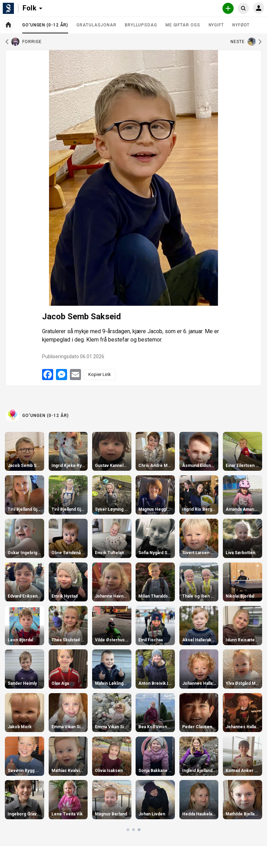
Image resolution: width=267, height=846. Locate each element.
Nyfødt (241, 25)
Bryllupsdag (141, 25)
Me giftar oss (182, 25)
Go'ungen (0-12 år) (45, 28)
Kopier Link (99, 374)
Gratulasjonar (96, 25)
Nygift (216, 25)
